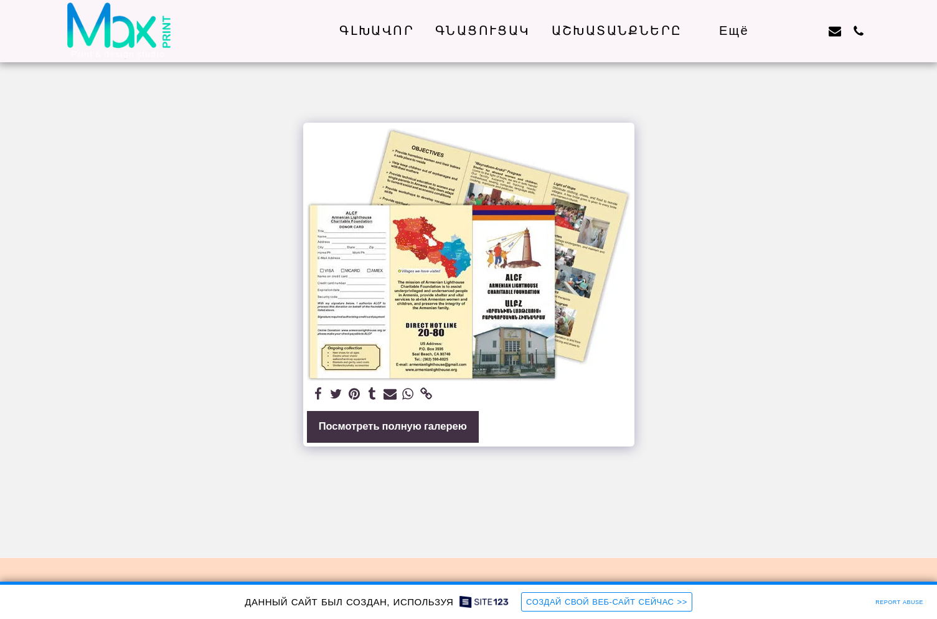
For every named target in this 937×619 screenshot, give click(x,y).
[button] (625, 30)
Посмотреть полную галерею (393, 426)
